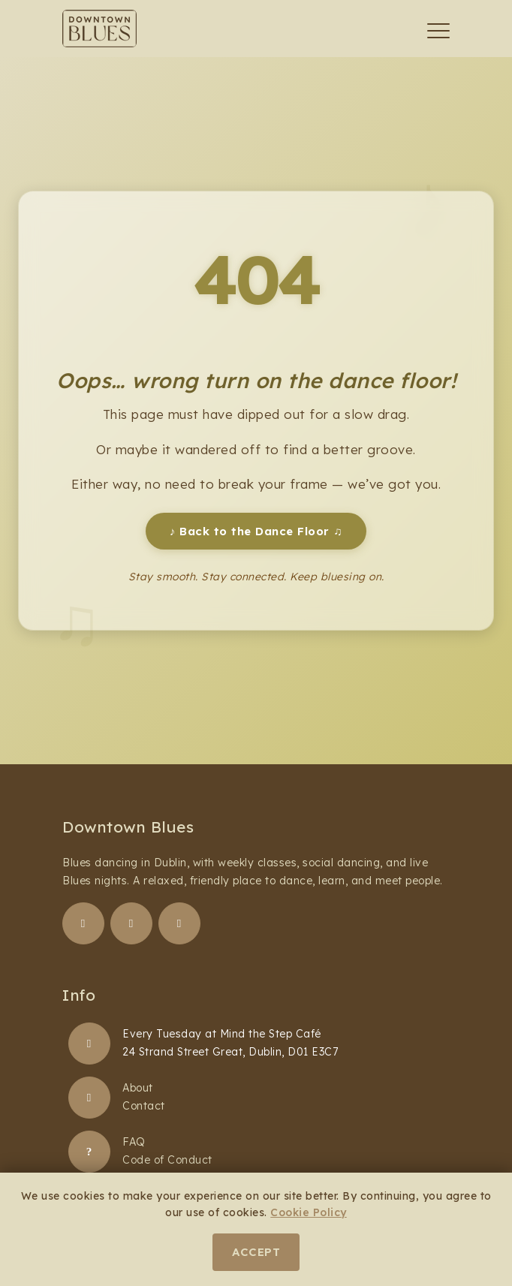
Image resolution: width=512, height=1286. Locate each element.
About (137, 1088)
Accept (256, 1252)
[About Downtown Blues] (89, 1098)
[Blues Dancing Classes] (89, 1043)
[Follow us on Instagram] (131, 923)
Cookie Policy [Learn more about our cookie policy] (308, 1212)
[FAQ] (89, 1152)
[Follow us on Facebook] (83, 923)
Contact (143, 1106)
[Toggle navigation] (438, 30)
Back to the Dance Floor (256, 531)
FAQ (134, 1142)
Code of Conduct (167, 1160)
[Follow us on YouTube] (179, 923)
